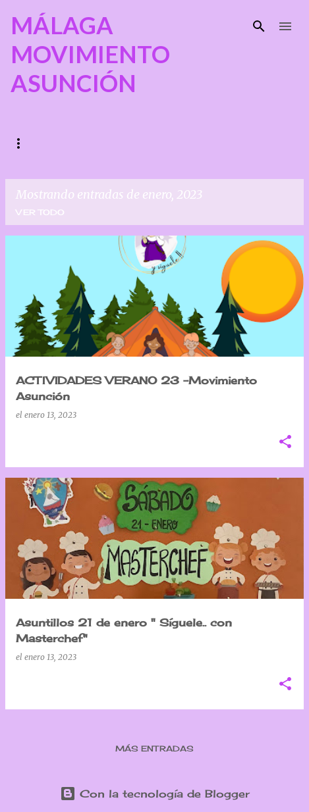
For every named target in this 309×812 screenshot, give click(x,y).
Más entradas (154, 748)
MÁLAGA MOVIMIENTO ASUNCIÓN (90, 54)
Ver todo (40, 212)
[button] (285, 442)
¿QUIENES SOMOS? (58, 143)
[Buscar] (259, 26)
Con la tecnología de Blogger (155, 793)
